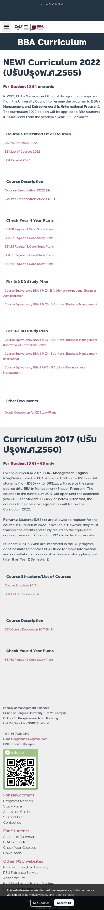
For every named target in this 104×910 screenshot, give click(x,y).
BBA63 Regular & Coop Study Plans (29, 659)
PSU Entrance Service (20, 872)
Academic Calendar (19, 836)
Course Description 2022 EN (27, 190)
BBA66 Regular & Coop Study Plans (29, 246)
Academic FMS (14, 878)
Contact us (12, 822)
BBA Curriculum (16, 842)
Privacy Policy (39, 894)
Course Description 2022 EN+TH (31, 199)
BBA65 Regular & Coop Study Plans (29, 255)
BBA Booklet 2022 (17, 160)
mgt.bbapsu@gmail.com (30, 738)
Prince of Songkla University (25, 867)
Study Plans (13, 806)
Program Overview (18, 801)
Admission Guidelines (20, 811)
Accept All (64, 903)
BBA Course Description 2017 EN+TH (30, 629)
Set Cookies (41, 903)
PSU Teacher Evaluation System (28, 883)
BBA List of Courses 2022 (22, 151)
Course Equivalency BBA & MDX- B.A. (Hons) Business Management (51, 304)
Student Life (13, 817)
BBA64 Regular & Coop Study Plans (29, 263)
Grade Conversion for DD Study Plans (30, 412)
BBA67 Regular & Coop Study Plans (29, 237)
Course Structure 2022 (21, 143)
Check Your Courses (19, 847)
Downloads (12, 853)
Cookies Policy (65, 894)
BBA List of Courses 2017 (22, 594)
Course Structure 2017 (20, 585)
